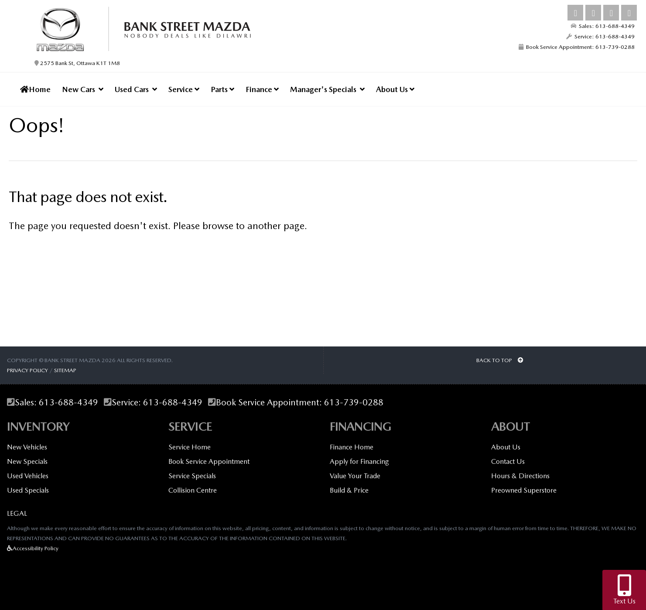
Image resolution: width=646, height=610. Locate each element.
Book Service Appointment (209, 461)
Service (183, 89)
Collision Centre (192, 490)
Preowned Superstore (524, 490)
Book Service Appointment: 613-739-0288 (577, 47)
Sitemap (65, 370)
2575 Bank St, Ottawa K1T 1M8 (77, 63)
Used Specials (28, 490)
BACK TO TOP (499, 360)
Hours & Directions (520, 476)
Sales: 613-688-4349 (603, 26)
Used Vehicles (27, 476)
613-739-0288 (353, 403)
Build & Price (349, 490)
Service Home (189, 447)
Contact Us (508, 461)
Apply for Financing (359, 461)
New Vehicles (27, 447)
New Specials (27, 461)
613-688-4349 (68, 403)
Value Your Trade (355, 476)
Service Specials (192, 476)
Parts (222, 89)
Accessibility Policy (32, 548)
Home (35, 89)
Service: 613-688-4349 (600, 36)
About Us (395, 89)
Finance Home (351, 447)
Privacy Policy (27, 370)
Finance (262, 89)
